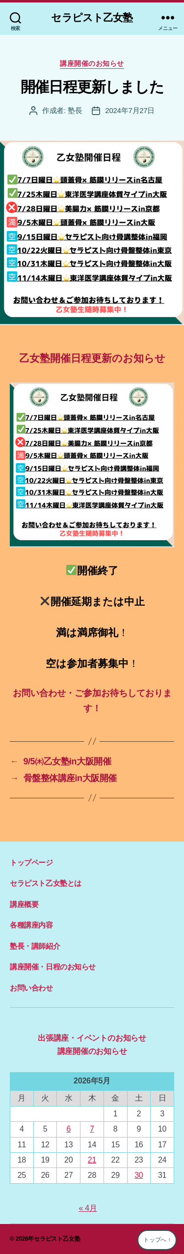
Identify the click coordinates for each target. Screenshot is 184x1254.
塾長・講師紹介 (35, 946)
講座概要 (24, 904)
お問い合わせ (31, 988)
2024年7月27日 (130, 110)
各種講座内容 (31, 925)
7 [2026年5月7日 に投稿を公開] (92, 1129)
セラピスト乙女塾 (91, 17)
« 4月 (88, 1208)
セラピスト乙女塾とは (45, 883)
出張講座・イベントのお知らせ (92, 1038)
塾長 (75, 110)
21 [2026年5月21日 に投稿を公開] (92, 1160)
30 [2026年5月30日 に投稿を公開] (138, 1175)
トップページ (31, 862)
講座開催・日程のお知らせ (53, 966)
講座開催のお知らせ (92, 63)
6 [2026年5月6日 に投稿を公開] (68, 1129)
